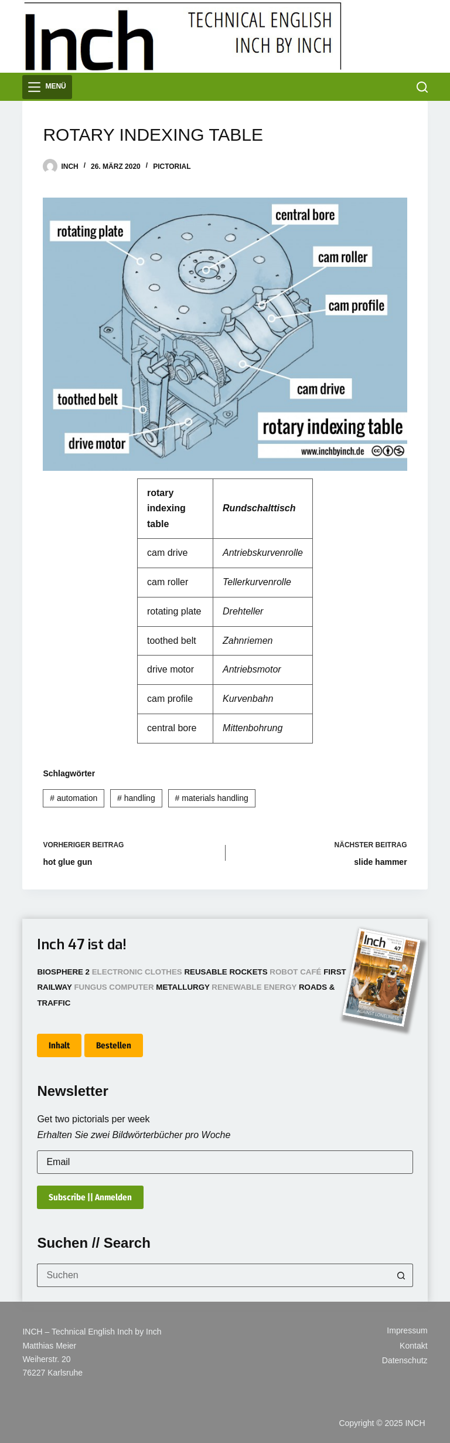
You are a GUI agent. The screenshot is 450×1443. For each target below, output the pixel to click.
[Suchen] (422, 87)
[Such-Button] (401, 1275)
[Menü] (46, 87)
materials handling (211, 798)
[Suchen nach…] (213, 1275)
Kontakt (413, 1345)
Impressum (407, 1330)
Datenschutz (405, 1360)
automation (73, 798)
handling (136, 798)
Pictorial (171, 166)
